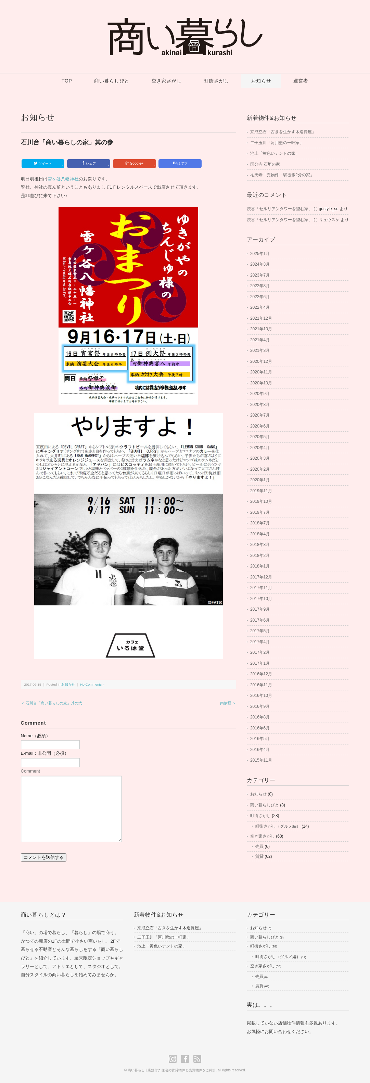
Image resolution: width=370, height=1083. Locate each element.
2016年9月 (260, 706)
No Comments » (92, 684)
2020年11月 (261, 372)
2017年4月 (260, 641)
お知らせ (261, 81)
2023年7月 (260, 275)
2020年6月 (260, 426)
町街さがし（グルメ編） (278, 826)
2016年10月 (261, 695)
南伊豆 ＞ (228, 703)
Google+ (139, 164)
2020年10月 (261, 383)
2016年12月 (261, 674)
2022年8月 (260, 285)
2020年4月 (260, 447)
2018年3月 (260, 544)
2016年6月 (260, 728)
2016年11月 (261, 685)
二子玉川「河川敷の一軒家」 (277, 142)
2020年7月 (260, 415)
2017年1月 (260, 663)
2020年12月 (261, 361)
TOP (67, 81)
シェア (95, 164)
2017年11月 (261, 587)
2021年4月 (260, 339)
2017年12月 (261, 577)
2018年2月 (260, 555)
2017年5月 (260, 630)
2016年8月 (260, 717)
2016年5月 (260, 738)
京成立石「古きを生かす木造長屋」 (283, 131)
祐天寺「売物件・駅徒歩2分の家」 (282, 175)
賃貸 (259, 856)
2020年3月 (260, 458)
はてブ (180, 163)
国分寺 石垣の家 (265, 164)
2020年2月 (260, 469)
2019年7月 (260, 512)
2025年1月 (260, 253)
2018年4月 (260, 534)
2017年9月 (260, 609)
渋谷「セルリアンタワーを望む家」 (279, 208)
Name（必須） (36, 735)
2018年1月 (260, 566)
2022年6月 (260, 296)
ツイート (48, 164)
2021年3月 (260, 350)
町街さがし (216, 81)
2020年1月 (260, 479)
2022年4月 (260, 307)
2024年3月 (260, 264)
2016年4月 (260, 749)
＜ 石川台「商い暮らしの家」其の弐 (51, 703)
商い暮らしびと (111, 81)
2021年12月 (261, 318)
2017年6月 (260, 620)
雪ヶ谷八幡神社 (63, 178)
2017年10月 (261, 598)
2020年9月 (260, 393)
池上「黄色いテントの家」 (274, 153)
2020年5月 (260, 436)
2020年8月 (260, 404)
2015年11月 (261, 760)
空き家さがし (167, 81)
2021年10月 (261, 329)
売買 (259, 846)
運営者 (300, 81)
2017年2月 (260, 652)
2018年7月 (260, 523)
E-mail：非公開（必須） (45, 753)
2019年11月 (261, 490)
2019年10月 (261, 501)
